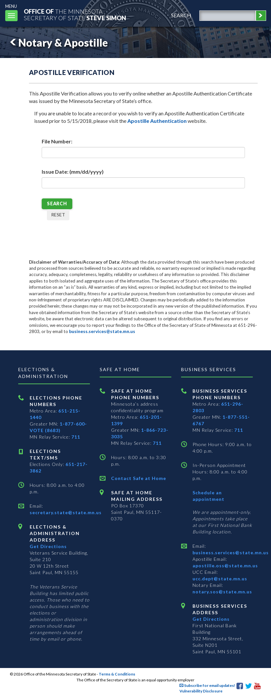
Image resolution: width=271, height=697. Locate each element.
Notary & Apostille (58, 42)
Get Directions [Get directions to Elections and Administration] (48, 546)
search (181, 15)
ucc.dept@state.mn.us (220, 578)
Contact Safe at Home (138, 478)
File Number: (57, 141)
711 (75, 437)
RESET (58, 214)
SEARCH (57, 203)
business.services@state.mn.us (102, 331)
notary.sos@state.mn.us (222, 591)
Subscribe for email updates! (207, 685)
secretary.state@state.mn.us (66, 512)
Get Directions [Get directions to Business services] (211, 619)
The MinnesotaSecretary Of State (75, 14)
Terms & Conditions (117, 674)
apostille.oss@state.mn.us (225, 565)
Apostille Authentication (157, 121)
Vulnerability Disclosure (200, 691)
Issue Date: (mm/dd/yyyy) (73, 171)
